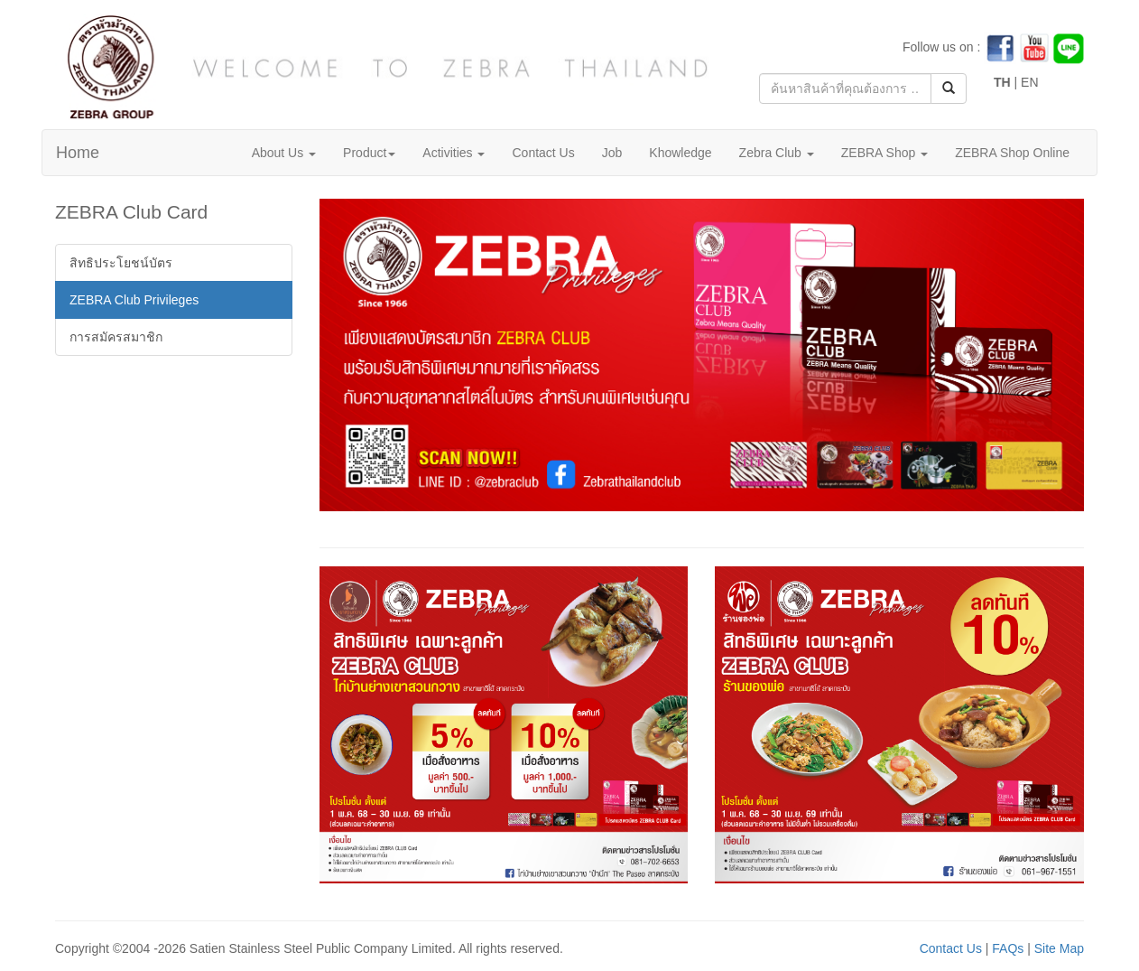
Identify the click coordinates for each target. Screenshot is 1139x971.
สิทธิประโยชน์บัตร (120, 263)
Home (77, 153)
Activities (453, 152)
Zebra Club (776, 152)
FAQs (1007, 948)
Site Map (1059, 948)
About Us (284, 152)
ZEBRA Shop (884, 152)
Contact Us (543, 152)
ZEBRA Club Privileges (134, 300)
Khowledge (680, 152)
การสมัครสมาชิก (115, 337)
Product (369, 152)
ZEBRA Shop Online (1012, 152)
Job (612, 152)
